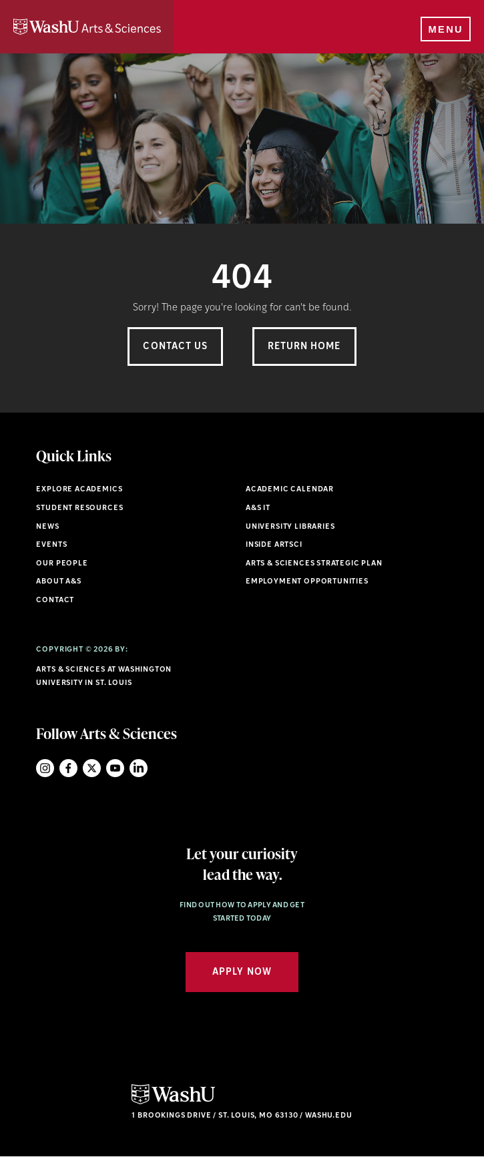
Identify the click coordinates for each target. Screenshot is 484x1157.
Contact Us (175, 347)
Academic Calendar (290, 489)
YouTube (115, 768)
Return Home (304, 347)
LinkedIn (139, 768)
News (47, 527)
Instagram (45, 768)
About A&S (58, 582)
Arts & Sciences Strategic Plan (314, 563)
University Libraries (290, 527)
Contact (55, 600)
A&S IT (258, 508)
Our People (61, 563)
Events (51, 545)
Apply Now (241, 972)
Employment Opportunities (307, 582)
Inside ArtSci (274, 545)
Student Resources (79, 508)
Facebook (68, 768)
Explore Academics (79, 489)
